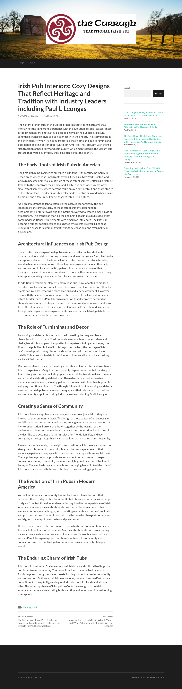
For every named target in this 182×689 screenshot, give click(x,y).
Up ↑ (162, 677)
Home (21, 63)
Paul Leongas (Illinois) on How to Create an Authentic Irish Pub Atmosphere (143, 114)
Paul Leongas (33, 677)
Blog (32, 63)
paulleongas (50, 116)
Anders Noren (149, 677)
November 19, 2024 (28, 116)
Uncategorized (30, 607)
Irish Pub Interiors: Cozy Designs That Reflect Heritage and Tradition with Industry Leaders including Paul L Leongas (142, 155)
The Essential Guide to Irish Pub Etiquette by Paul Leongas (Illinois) (140, 126)
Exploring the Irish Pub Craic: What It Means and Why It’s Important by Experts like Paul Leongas (89, 621)
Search (127, 87)
